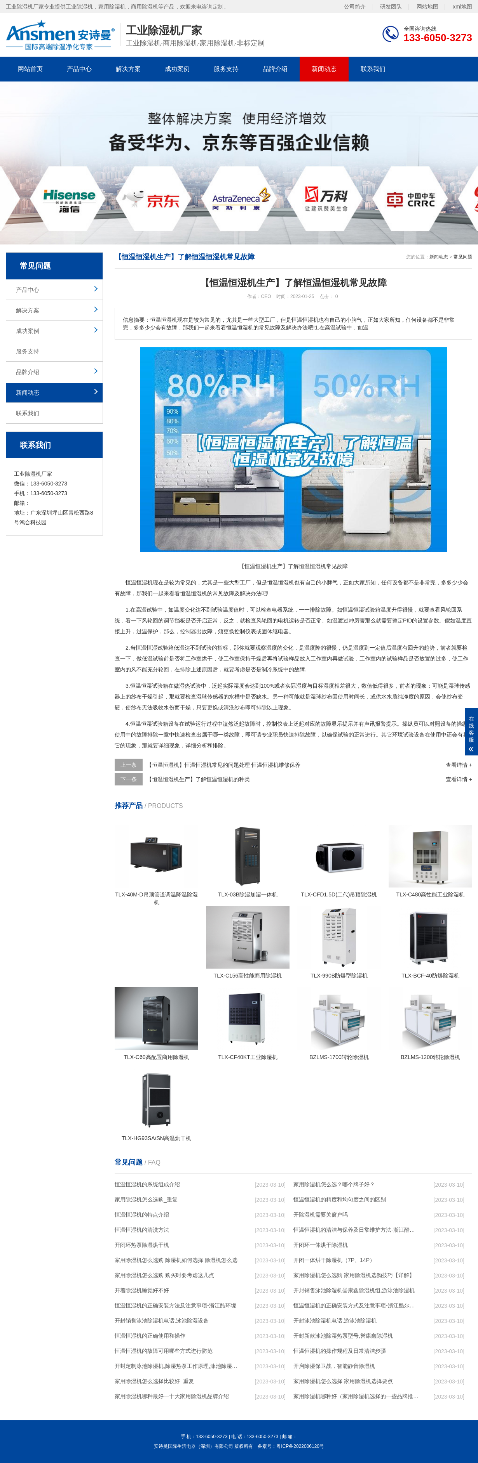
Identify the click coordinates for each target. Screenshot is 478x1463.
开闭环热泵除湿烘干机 (142, 1245)
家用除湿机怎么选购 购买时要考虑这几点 (164, 1275)
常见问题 (463, 257)
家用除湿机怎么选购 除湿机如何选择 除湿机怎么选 (176, 1260)
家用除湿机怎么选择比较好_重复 (154, 1381)
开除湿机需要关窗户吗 (320, 1215)
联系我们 (373, 69)
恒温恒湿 (278, 582)
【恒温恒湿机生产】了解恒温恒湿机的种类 (198, 779)
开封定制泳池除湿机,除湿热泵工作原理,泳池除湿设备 (177, 1366)
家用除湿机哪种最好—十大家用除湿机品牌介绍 (172, 1396)
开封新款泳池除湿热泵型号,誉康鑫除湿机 (343, 1336)
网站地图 (427, 6)
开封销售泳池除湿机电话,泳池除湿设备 (162, 1320)
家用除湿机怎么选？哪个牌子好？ (334, 1184)
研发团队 (391, 6)
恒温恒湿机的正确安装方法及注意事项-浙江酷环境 (175, 1305)
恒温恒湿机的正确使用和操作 (150, 1336)
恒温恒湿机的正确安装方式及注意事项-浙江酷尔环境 (356, 1305)
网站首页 (30, 69)
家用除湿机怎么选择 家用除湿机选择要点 (343, 1381)
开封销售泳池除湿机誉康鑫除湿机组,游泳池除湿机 (354, 1290)
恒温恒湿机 (139, 582)
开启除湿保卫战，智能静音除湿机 (334, 1366)
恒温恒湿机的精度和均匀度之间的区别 (339, 1199)
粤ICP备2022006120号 (300, 1446)
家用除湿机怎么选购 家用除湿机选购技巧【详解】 (354, 1275)
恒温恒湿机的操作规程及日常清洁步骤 (339, 1351)
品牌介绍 (275, 69)
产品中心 (79, 69)
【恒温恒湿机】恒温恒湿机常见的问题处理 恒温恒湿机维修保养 (223, 765)
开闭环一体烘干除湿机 (320, 1245)
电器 (277, 610)
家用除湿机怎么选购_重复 (146, 1199)
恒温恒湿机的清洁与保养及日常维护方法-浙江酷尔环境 (356, 1230)
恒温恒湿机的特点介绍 (142, 1215)
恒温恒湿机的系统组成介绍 (147, 1184)
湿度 (239, 686)
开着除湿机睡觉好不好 (142, 1290)
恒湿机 (199, 593)
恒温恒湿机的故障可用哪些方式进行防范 (164, 1351)
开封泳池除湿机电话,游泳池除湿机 (335, 1320)
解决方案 (128, 69)
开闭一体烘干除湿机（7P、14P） (334, 1260)
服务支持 (226, 69)
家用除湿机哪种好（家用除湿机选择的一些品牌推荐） (356, 1396)
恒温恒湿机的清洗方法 (142, 1230)
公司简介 (355, 6)
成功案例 (177, 69)
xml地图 (462, 6)
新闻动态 (324, 69)
